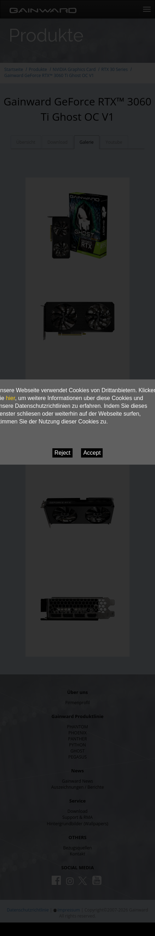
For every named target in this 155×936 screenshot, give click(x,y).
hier (10, 398)
